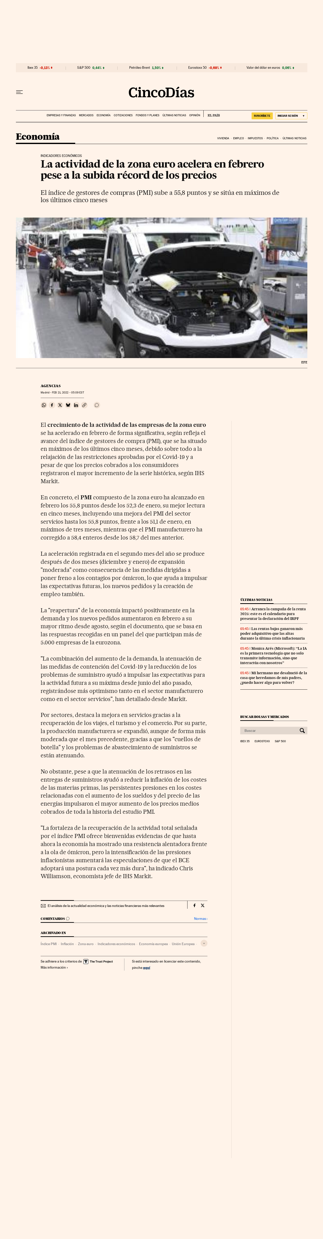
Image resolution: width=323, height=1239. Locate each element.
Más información (54, 967)
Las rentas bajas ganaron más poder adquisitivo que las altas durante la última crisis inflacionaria (272, 633)
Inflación (67, 944)
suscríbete (262, 116)
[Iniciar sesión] (291, 115)
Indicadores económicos (116, 944)
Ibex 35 (33, 67)
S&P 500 (83, 67)
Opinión (194, 115)
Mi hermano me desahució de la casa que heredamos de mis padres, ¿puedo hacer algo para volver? (273, 678)
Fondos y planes (147, 115)
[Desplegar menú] (19, 92)
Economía (104, 115)
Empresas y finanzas (61, 115)
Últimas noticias (174, 115)
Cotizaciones (123, 115)
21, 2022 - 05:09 (68, 392)
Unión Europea (183, 944)
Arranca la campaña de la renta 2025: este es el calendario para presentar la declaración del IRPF (273, 614)
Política (273, 138)
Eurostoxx (262, 741)
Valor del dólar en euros (263, 67)
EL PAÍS (211, 113)
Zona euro (86, 944)
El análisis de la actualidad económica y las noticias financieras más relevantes (106, 906)
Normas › (200, 919)
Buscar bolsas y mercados (264, 717)
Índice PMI (49, 944)
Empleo (238, 138)
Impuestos (255, 138)
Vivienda (223, 138)
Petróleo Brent (139, 67)
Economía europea (153, 944)
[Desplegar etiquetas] (204, 943)
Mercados (86, 115)
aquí (146, 967)
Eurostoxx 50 (197, 67)
